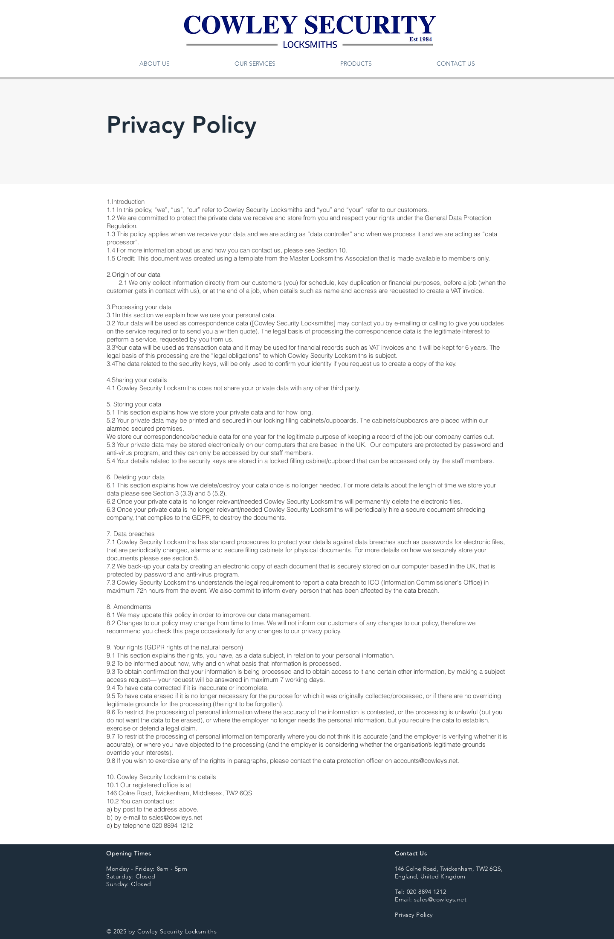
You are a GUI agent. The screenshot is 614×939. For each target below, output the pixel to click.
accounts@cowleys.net (426, 760)
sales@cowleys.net (175, 817)
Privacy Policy (414, 915)
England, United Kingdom (430, 876)
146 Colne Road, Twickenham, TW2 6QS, (449, 868)
